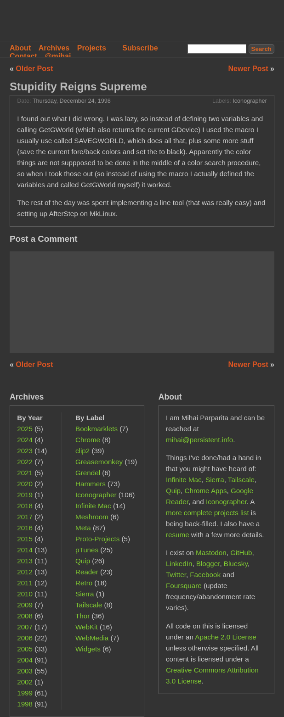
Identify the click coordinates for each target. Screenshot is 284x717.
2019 (25, 495)
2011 (25, 583)
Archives (54, 48)
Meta (83, 528)
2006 (25, 638)
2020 (25, 484)
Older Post (34, 68)
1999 (25, 693)
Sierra (84, 594)
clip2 (82, 451)
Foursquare (184, 585)
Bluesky (236, 563)
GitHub (241, 552)
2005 (25, 649)
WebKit (86, 627)
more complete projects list (207, 513)
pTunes (86, 550)
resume (177, 535)
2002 (25, 682)
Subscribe (140, 48)
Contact (23, 56)
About (20, 48)
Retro (83, 583)
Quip (82, 561)
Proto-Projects (97, 539)
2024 (25, 440)
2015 (25, 539)
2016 (25, 528)
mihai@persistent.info (199, 440)
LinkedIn (179, 563)
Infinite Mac (93, 506)
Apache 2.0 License (225, 637)
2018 (25, 506)
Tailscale (88, 605)
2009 (25, 605)
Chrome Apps (206, 491)
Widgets (88, 649)
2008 (25, 616)
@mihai (58, 56)
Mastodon (211, 552)
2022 (25, 462)
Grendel (87, 473)
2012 (25, 572)
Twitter (176, 574)
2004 (25, 660)
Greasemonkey (99, 462)
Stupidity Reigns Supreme (78, 86)
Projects (91, 48)
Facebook (205, 574)
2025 (25, 429)
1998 (25, 704)
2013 (25, 561)
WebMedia (91, 638)
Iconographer (250, 101)
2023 (25, 451)
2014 (25, 550)
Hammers (90, 484)
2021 (25, 473)
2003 (25, 671)
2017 (25, 517)
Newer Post (249, 68)
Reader (86, 572)
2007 (25, 627)
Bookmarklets (96, 429)
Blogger (208, 563)
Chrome (87, 440)
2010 (25, 594)
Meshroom (91, 517)
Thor (82, 616)
